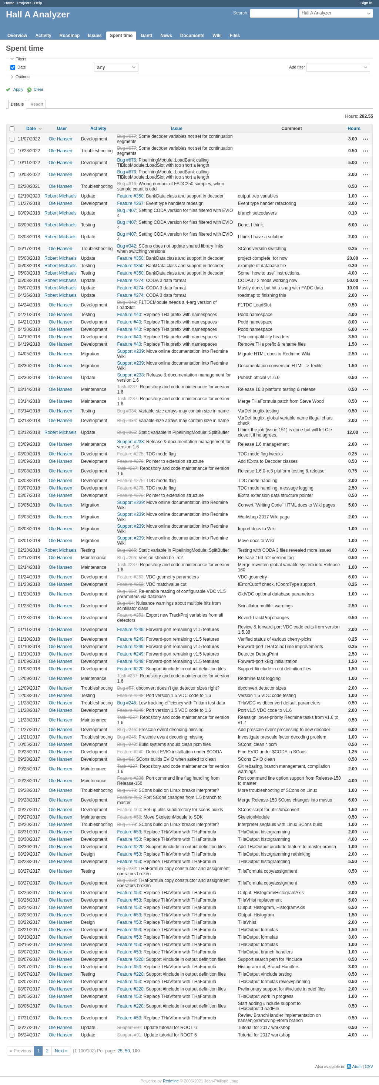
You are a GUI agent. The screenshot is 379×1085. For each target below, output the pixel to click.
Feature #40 (129, 314)
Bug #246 (126, 729)
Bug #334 (126, 411)
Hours (354, 128)
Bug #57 (125, 688)
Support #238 (130, 375)
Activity (43, 35)
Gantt (146, 35)
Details (17, 104)
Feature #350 (130, 196)
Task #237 (127, 386)
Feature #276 (130, 461)
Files (235, 35)
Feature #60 (129, 809)
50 (127, 1051)
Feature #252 (130, 584)
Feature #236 (130, 778)
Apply (18, 89)
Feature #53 (129, 832)
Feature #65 (129, 797)
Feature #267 (130, 203)
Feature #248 (130, 695)
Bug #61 (125, 759)
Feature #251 (130, 615)
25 (120, 1051)
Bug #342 (126, 246)
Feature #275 (130, 454)
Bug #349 (126, 302)
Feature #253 (130, 577)
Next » (61, 1051)
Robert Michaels (60, 196)
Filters (21, 59)
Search (240, 13)
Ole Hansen (60, 139)
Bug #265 (126, 432)
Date (21, 66)
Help (38, 3)
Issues (94, 35)
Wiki (217, 35)
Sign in (366, 3)
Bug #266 (126, 557)
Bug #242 (126, 744)
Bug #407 (126, 210)
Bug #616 (126, 183)
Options (22, 76)
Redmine (171, 1081)
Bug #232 (126, 868)
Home (9, 3)
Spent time (121, 35)
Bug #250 (126, 591)
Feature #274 (130, 280)
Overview (17, 35)
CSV (369, 1066)
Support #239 (130, 351)
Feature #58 (129, 817)
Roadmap (70, 35)
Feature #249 (130, 629)
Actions (366, 139)
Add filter (297, 66)
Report (36, 104)
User (62, 128)
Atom (357, 1066)
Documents (192, 35)
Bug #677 (126, 136)
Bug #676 (126, 160)
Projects (24, 3)
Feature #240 (130, 751)
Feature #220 (130, 668)
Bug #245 (126, 703)
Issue (176, 128)
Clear (38, 89)
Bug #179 (126, 790)
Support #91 (129, 1027)
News (166, 35)
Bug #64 (125, 603)
